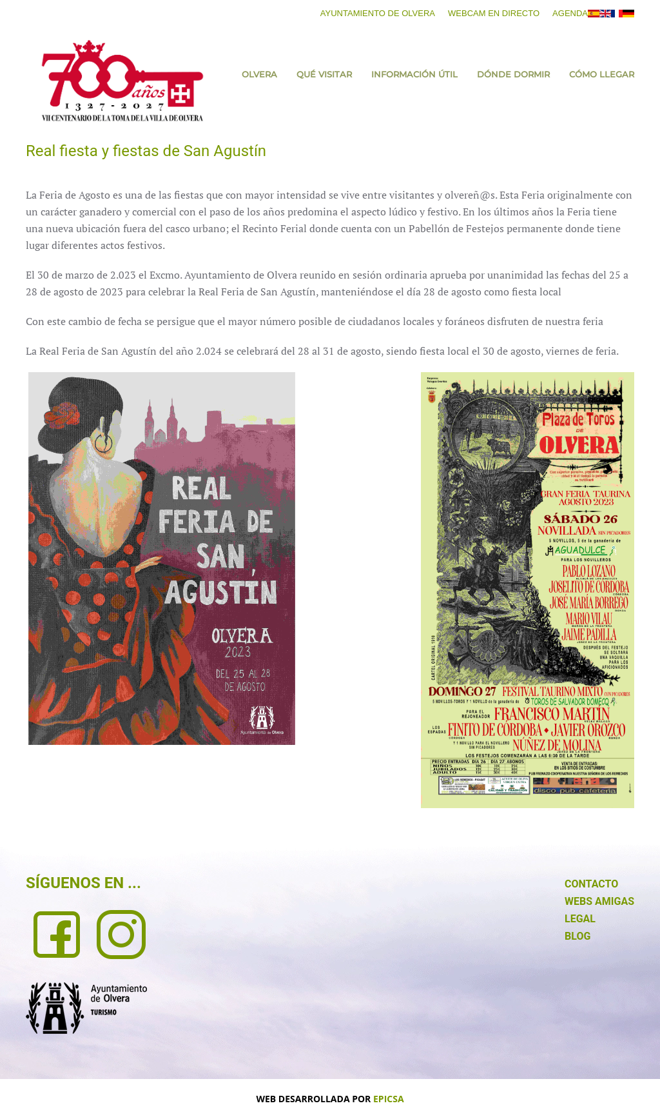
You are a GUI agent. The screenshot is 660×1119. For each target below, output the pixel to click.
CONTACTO (591, 884)
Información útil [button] (414, 74)
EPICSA (388, 1099)
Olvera (259, 74)
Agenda (570, 13)
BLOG (577, 936)
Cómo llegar (601, 74)
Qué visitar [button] (324, 74)
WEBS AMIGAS (599, 901)
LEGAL (580, 919)
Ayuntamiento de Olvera (377, 13)
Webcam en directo (493, 13)
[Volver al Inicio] (122, 80)
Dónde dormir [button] (513, 74)
